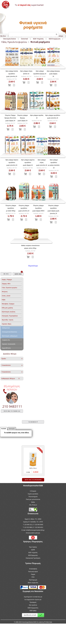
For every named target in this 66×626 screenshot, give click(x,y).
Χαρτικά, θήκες (6, 324)
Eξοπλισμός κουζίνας (8, 312)
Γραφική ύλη (6, 340)
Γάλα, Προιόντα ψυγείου (9, 287)
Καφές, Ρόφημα (7, 279)
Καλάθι (3, 428)
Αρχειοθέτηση (6, 348)
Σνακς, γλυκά (6, 296)
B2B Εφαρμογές (33, 555)
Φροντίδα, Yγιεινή (7, 320)
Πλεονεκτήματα (33, 496)
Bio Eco (3, 36)
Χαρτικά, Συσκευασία (8, 344)
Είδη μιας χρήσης (7, 308)
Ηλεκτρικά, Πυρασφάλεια (10, 316)
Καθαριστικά (6, 328)
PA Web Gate (48, 622)
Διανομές (12, 428)
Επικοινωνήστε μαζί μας (33, 533)
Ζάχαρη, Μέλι (6, 283)
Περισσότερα (33, 266)
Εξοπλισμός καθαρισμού (9, 336)
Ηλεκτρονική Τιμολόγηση (33, 558)
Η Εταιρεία (33, 491)
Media (33, 502)
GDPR (33, 550)
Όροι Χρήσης (33, 547)
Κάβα (3, 300)
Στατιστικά (24, 39)
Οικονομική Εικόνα (9, 39)
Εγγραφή (41, 615)
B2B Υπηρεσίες (32, 552)
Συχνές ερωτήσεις (33, 494)
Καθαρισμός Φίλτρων (10, 378)
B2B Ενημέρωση (54, 39)
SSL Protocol (33, 505)
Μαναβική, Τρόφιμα (8, 304)
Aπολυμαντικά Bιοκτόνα (9, 332)
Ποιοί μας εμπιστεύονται (33, 499)
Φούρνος (5, 291)
